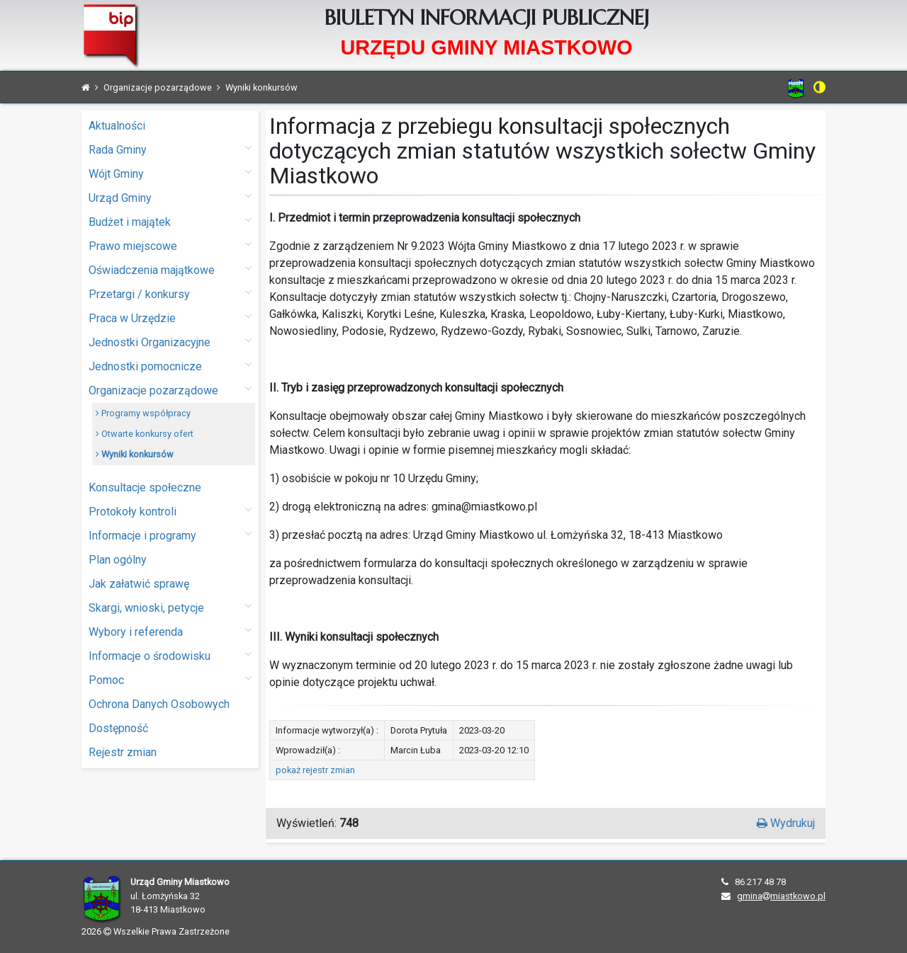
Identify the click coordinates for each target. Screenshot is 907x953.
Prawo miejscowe (170, 245)
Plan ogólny (118, 559)
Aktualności (117, 125)
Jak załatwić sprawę (139, 583)
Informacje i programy (170, 534)
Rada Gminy (170, 149)
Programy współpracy (143, 413)
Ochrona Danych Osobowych (159, 704)
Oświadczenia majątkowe (170, 269)
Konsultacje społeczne (145, 487)
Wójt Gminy (170, 173)
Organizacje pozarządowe (170, 389)
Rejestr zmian (123, 752)
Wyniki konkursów (135, 454)
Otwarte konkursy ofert (144, 433)
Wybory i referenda (170, 631)
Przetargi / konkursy (170, 293)
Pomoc (170, 679)
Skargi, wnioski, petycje (170, 607)
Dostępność (118, 728)
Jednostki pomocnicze (170, 365)
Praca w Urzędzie (170, 317)
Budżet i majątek (170, 221)
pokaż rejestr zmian (315, 770)
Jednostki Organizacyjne (170, 341)
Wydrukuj (786, 823)
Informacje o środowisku (170, 655)
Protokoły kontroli (170, 510)
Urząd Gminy (170, 197)
